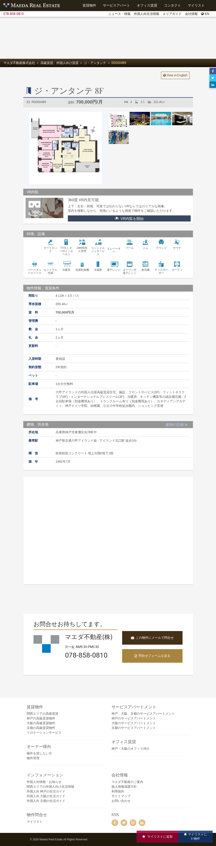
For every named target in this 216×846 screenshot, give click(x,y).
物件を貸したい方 (39, 753)
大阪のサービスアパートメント (134, 723)
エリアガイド (172, 14)
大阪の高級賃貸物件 (41, 723)
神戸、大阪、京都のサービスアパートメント (143, 713)
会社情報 (191, 14)
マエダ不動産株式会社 (19, 63)
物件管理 (33, 758)
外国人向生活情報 (146, 14)
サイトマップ (121, 796)
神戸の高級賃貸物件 (41, 718)
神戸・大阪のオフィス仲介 (131, 748)
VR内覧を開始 (129, 218)
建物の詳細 (175, 424)
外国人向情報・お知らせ (44, 782)
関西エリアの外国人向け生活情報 (50, 786)
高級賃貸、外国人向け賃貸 (59, 63)
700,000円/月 (89, 101)
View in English (177, 75)
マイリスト (35, 821)
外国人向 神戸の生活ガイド (46, 791)
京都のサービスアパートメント (134, 728)
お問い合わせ (121, 801)
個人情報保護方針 (124, 786)
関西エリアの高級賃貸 (42, 713)
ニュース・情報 (119, 14)
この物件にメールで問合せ (152, 637)
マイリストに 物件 (197, 836)
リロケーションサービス (44, 732)
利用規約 (118, 791)
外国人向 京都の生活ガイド (46, 801)
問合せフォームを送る (152, 655)
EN (205, 14)
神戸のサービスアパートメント (134, 718)
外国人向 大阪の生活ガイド (46, 796)
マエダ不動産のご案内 (127, 782)
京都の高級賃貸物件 (41, 728)
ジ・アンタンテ (95, 63)
